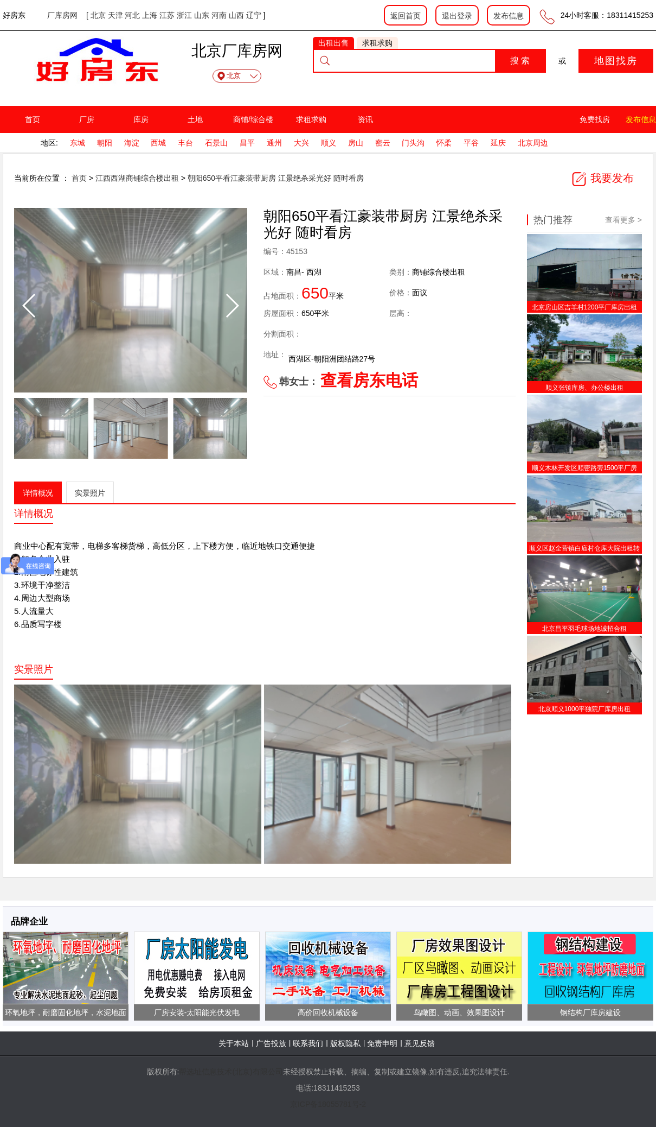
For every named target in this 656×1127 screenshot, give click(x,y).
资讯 (365, 119)
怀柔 (444, 142)
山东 (201, 15)
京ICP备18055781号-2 (328, 1104)
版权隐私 (345, 1043)
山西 (236, 15)
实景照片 (90, 493)
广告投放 (271, 1043)
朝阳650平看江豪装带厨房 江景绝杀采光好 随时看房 (276, 178)
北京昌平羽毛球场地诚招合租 (584, 628)
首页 (32, 119)
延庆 (498, 142)
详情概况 (38, 493)
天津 (115, 15)
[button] (232, 305)
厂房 (86, 119)
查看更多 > (623, 220)
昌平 (247, 142)
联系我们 (308, 1043)
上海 (149, 15)
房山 (355, 142)
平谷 (471, 142)
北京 (98, 15)
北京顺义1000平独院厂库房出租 (584, 709)
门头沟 (413, 142)
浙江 (184, 15)
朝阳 (104, 142)
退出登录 (457, 15)
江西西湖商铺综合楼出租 (138, 178)
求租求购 (311, 119)
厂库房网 (62, 15)
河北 (132, 15)
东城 (77, 142)
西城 (158, 142)
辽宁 (253, 15)
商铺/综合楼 (253, 119)
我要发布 (602, 178)
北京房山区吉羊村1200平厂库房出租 (585, 307)
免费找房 (595, 119)
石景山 (216, 142)
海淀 (131, 142)
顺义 (328, 142)
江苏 (167, 15)
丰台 (185, 142)
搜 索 (520, 60)
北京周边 (533, 142)
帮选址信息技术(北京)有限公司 (230, 1071)
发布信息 (508, 15)
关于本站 (233, 1043)
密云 (382, 142)
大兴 (301, 142)
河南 (219, 15)
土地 (195, 119)
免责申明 (382, 1043)
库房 (141, 119)
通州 (274, 142)
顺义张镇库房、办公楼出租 (584, 387)
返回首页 (405, 15)
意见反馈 (419, 1043)
